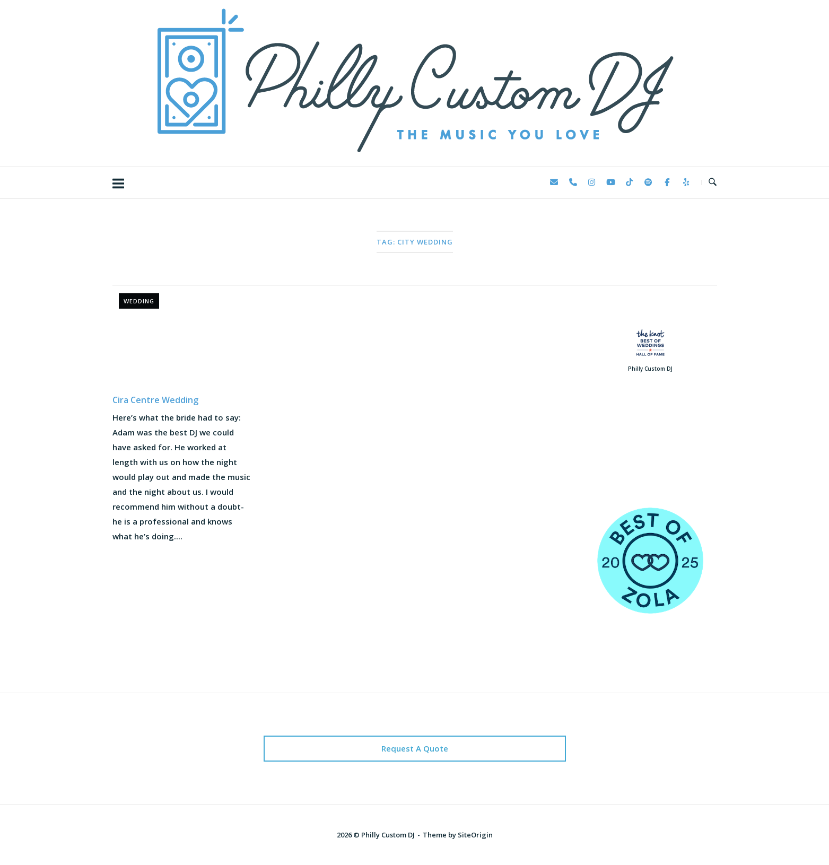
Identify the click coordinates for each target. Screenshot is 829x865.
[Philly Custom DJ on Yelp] (686, 182)
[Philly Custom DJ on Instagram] (592, 182)
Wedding (139, 301)
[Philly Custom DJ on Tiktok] (630, 182)
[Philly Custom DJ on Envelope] (554, 182)
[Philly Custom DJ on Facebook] (667, 182)
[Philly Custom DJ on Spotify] (648, 182)
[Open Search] (712, 182)
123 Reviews (650, 455)
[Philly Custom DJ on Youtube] (610, 182)
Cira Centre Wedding (155, 400)
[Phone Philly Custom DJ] (573, 182)
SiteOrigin (475, 835)
